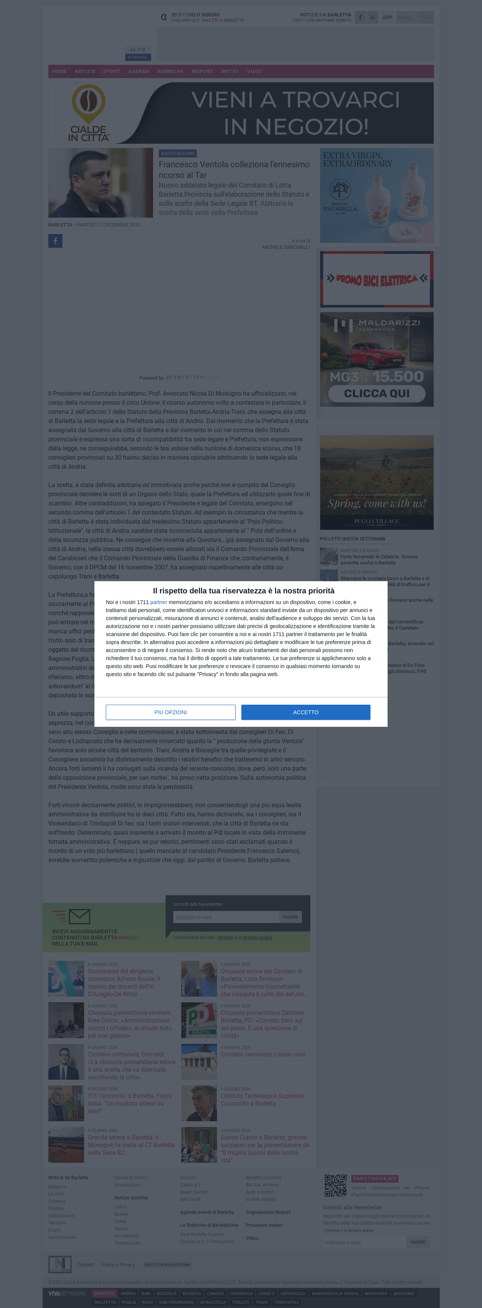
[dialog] (241, 654)
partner (158, 602)
